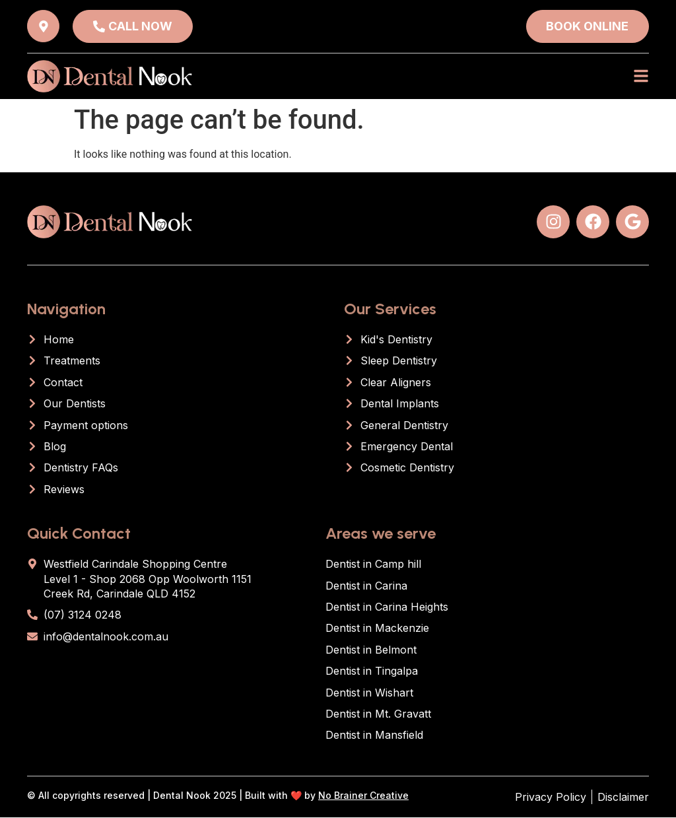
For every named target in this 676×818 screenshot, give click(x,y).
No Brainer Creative (363, 795)
